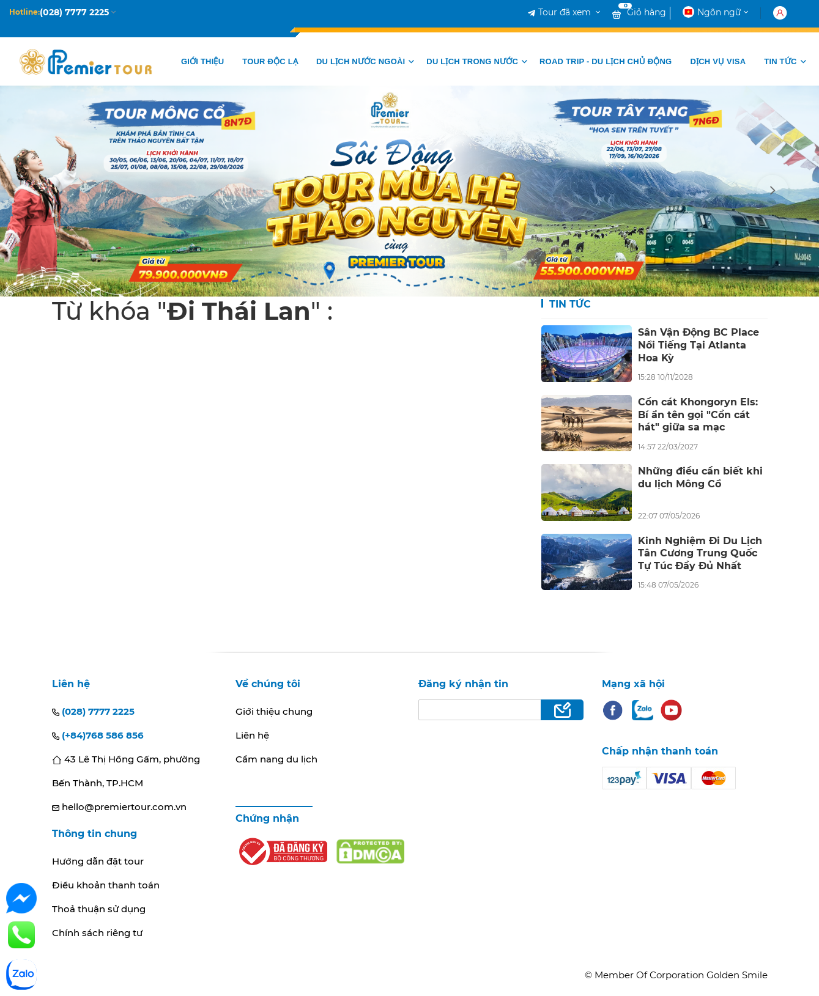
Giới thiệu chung (274, 711)
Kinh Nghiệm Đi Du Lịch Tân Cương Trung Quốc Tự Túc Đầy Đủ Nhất (700, 553)
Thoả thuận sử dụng (99, 909)
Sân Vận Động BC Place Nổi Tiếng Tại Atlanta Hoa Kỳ (698, 344)
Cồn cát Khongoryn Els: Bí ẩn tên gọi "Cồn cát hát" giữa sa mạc (698, 414)
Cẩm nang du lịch (276, 759)
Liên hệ (252, 735)
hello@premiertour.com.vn (119, 807)
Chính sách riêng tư (97, 933)
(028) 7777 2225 (93, 711)
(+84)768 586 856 (98, 735)
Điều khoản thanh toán (106, 885)
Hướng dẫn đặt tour (98, 861)
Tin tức (568, 304)
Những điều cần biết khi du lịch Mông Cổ (700, 477)
